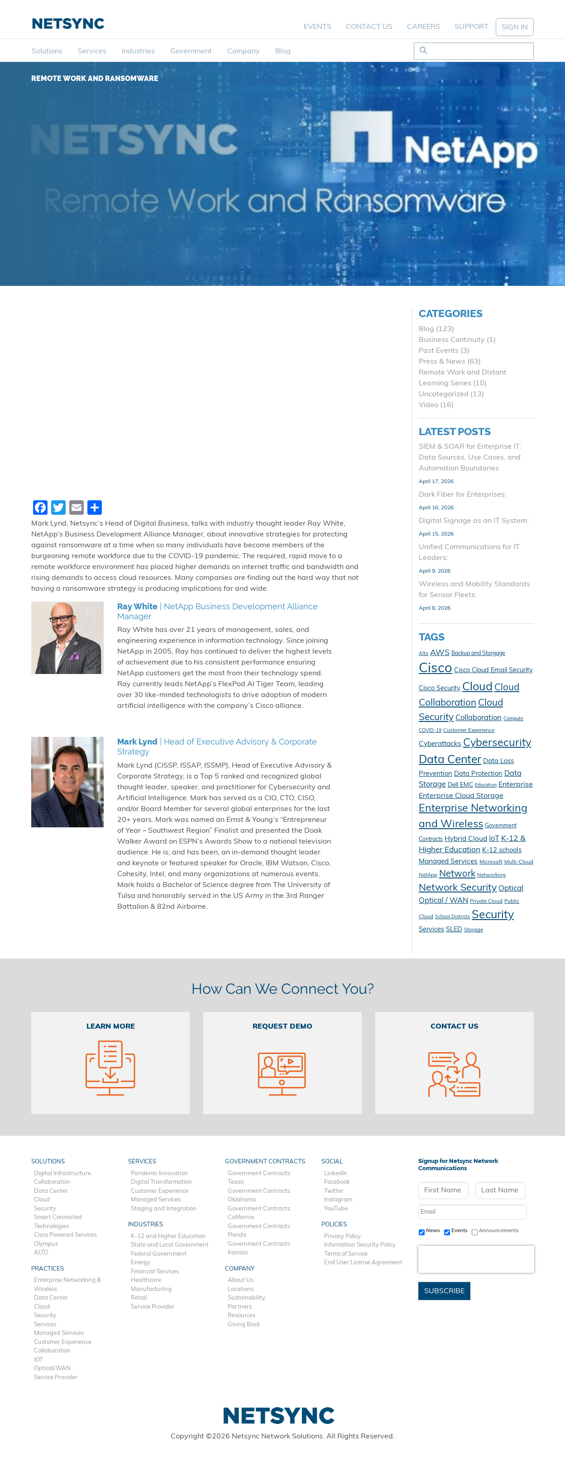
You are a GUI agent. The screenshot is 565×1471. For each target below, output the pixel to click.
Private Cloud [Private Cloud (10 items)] (486, 901)
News (433, 1231)
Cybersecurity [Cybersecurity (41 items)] (497, 743)
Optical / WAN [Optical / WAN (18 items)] (443, 901)
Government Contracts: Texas (259, 1178)
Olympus (46, 1244)
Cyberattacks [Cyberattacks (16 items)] (440, 744)
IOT (38, 1360)
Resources (241, 1316)
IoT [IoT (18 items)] (494, 839)
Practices (47, 1269)
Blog (283, 51)
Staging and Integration (163, 1209)
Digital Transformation (161, 1182)
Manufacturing (151, 1289)
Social (332, 1162)
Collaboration (52, 1182)
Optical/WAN (52, 1368)
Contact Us (369, 27)
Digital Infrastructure (62, 1174)
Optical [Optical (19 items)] (510, 888)
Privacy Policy (342, 1236)
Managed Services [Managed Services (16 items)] (448, 861)
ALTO (41, 1253)
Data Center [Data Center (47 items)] (450, 760)
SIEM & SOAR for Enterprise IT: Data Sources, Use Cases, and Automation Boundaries (470, 457)
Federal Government (159, 1254)
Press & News (442, 361)
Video (428, 405)
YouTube (336, 1209)
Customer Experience (62, 1342)
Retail (139, 1298)
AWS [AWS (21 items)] (440, 653)
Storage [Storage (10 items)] (473, 930)
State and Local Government (170, 1245)
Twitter (334, 1191)
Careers (423, 27)
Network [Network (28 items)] (457, 874)
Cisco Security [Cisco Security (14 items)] (439, 688)
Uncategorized (444, 394)
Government (191, 51)
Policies (334, 1225)
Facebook (337, 1182)
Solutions (47, 51)
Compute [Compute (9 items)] (513, 719)
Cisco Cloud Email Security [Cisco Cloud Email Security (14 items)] (493, 670)
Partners (240, 1307)
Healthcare (146, 1280)
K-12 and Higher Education (168, 1236)
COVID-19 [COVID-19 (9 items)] (430, 730)
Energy (140, 1263)
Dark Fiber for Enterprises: (463, 494)
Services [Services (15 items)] (431, 929)
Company (243, 51)
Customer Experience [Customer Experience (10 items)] (468, 730)
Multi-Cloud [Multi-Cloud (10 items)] (518, 862)
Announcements (499, 1231)
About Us (241, 1280)
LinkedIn (335, 1174)
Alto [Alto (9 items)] (423, 653)
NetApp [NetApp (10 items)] (428, 875)
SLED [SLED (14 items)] (454, 929)
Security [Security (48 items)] (493, 915)
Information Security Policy (360, 1245)
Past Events (439, 351)
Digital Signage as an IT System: (474, 521)
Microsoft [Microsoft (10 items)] (491, 862)
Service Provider (55, 1378)
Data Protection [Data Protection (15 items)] (478, 774)
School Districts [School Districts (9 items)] (452, 917)
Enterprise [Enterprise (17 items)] (515, 784)
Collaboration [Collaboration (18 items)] (478, 718)
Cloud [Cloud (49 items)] (477, 687)
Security (45, 1209)
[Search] (483, 51)
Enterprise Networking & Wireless (67, 1284)
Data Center (51, 1191)
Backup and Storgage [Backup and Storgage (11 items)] (478, 653)
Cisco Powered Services (65, 1235)
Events (317, 27)
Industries (138, 51)
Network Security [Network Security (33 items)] (458, 888)
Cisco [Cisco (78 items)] (435, 668)
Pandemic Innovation (159, 1174)
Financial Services (155, 1272)
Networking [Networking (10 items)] (491, 875)
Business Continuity (452, 340)
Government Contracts (265, 1162)
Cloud (42, 1200)
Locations (241, 1289)
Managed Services (59, 1333)
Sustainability (246, 1298)
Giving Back (244, 1325)
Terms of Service (346, 1254)
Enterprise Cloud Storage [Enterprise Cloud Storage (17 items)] (461, 796)
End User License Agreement (363, 1263)
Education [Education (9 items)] (486, 785)
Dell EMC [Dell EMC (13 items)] (460, 785)
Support (471, 27)
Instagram (338, 1200)
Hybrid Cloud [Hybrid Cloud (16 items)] (466, 839)
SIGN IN (515, 27)
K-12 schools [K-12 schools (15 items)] (502, 850)
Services (92, 51)
